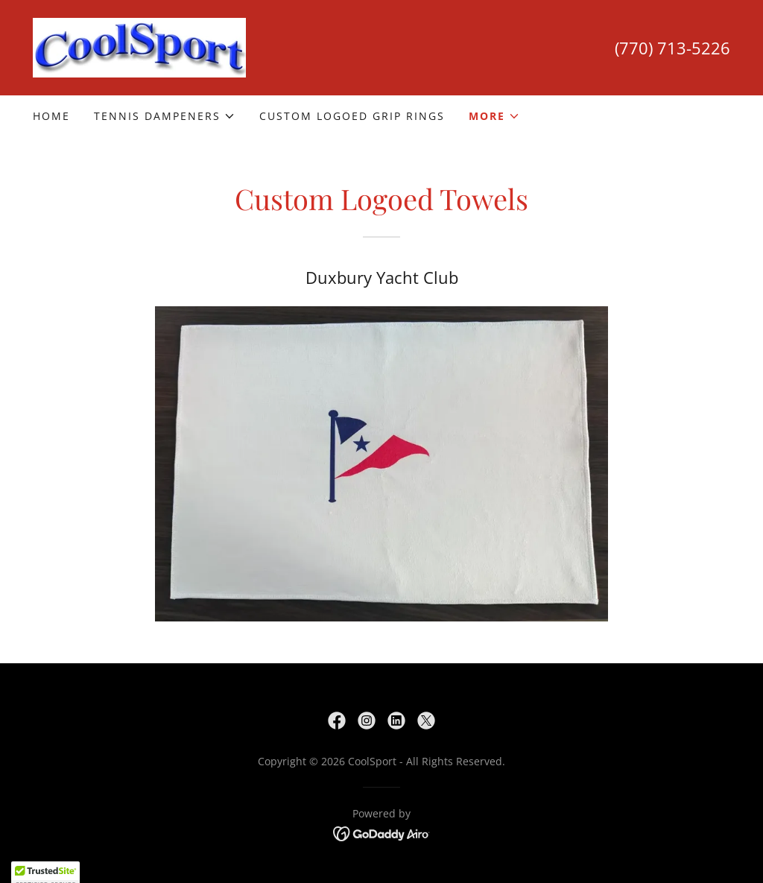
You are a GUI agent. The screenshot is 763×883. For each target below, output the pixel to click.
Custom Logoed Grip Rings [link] (352, 116)
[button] (164, 116)
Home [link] (51, 116)
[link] (139, 46)
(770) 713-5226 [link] (672, 48)
